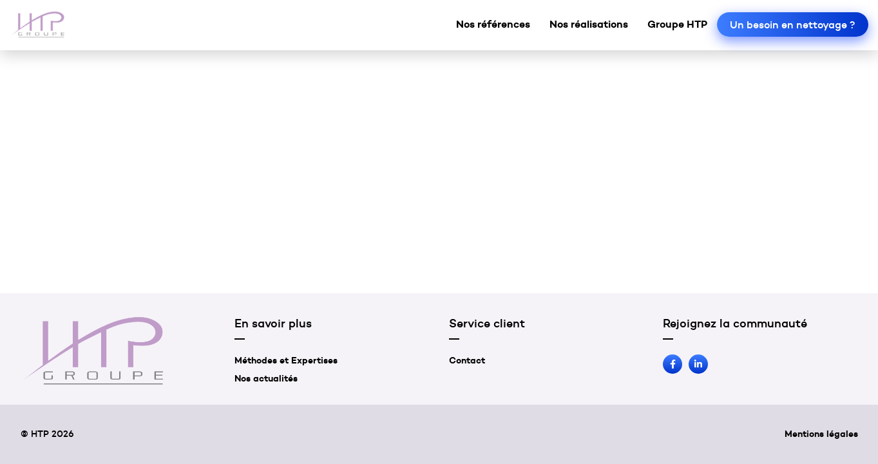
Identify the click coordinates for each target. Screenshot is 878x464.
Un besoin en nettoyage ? (792, 24)
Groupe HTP (677, 23)
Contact (467, 360)
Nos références (493, 23)
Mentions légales (821, 434)
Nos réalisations (588, 23)
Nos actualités (266, 378)
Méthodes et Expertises (286, 360)
